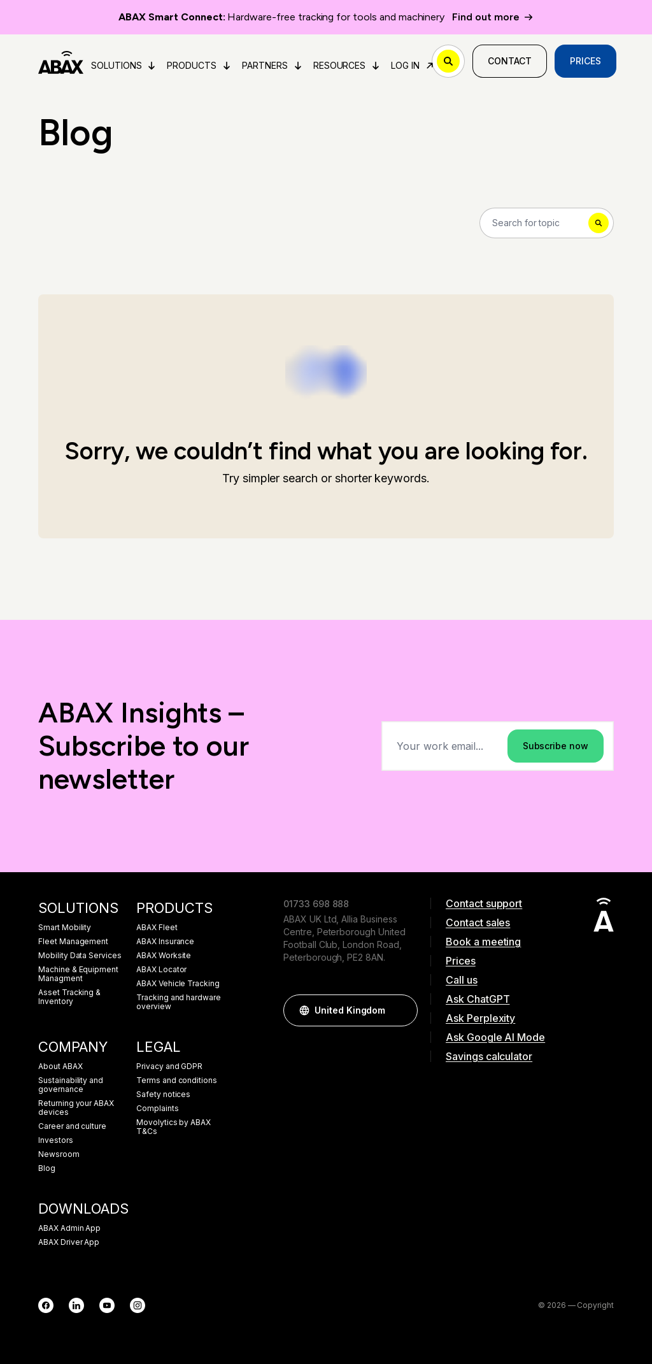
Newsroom (59, 1154)
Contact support (484, 903)
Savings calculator (489, 1056)
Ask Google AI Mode (495, 1037)
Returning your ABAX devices (76, 1108)
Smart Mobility (64, 927)
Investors (55, 1140)
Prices (585, 60)
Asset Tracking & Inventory (69, 997)
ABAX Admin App (69, 1228)
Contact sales (478, 922)
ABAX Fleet (157, 927)
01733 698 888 (316, 903)
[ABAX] (60, 61)
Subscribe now (555, 745)
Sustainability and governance (70, 1085)
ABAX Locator (161, 969)
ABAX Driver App (68, 1242)
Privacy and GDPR (169, 1066)
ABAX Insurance (165, 941)
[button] (402, 1010)
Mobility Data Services (80, 955)
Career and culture (72, 1126)
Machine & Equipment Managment (78, 974)
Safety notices (163, 1094)
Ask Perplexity (480, 1018)
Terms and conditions (176, 1080)
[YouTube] (107, 1305)
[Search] (546, 223)
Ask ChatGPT (477, 999)
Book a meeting (483, 941)
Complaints (157, 1108)
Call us (462, 980)
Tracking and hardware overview (178, 1002)
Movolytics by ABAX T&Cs (173, 1127)
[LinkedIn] (76, 1305)
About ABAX (60, 1066)
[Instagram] (137, 1305)
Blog (46, 1168)
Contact (510, 60)
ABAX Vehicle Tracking (178, 983)
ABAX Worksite (163, 955)
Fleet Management (73, 941)
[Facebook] (45, 1305)
